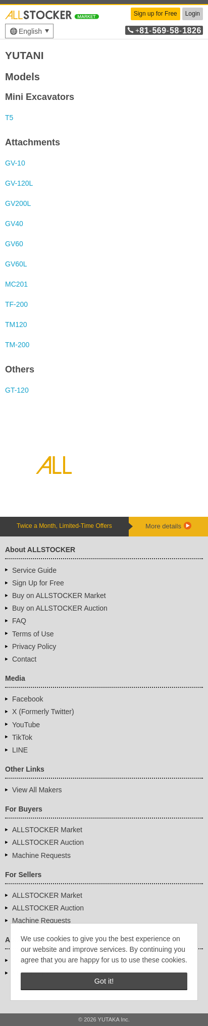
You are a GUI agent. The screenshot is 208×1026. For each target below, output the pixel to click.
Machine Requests (41, 855)
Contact (24, 659)
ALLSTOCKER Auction (48, 842)
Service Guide (34, 570)
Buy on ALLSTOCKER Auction (60, 608)
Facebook (27, 699)
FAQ (19, 621)
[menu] (29, 31)
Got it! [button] (104, 981)
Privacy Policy (34, 646)
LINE (20, 750)
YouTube (26, 725)
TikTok (22, 737)
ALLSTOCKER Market (47, 830)
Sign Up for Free (38, 583)
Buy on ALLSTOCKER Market (59, 595)
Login (192, 13)
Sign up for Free (155, 13)
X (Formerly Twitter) (43, 712)
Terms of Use (33, 634)
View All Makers (37, 790)
